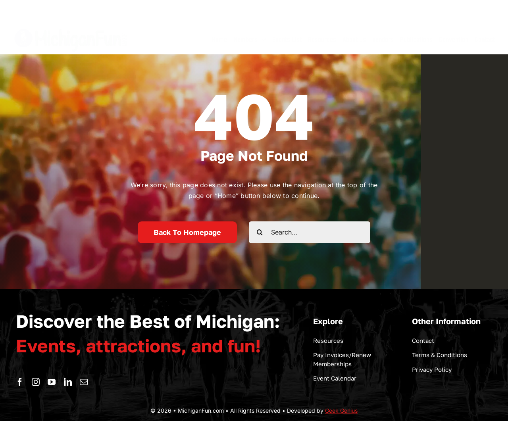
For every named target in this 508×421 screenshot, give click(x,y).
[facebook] (20, 382)
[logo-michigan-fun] (71, 28)
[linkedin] (68, 382)
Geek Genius (341, 410)
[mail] (84, 382)
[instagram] (36, 382)
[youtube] (52, 382)
